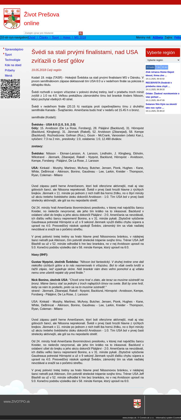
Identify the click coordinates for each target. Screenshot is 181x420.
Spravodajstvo (14, 49)
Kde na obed (13, 65)
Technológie (12, 59)
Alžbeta (158, 37)
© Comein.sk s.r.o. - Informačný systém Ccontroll (159, 418)
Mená (8, 75)
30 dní (164, 67)
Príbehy (10, 70)
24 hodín (150, 67)
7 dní (158, 67)
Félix (177, 37)
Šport (8, 54)
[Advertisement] (14, 154)
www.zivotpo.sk (129, 418)
